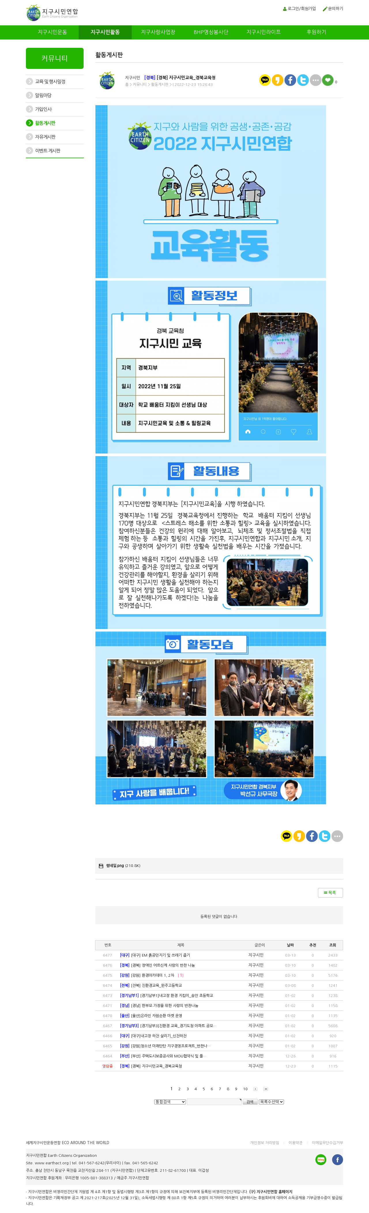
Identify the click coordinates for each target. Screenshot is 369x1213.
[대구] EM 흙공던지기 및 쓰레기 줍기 (155, 955)
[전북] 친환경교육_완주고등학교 (151, 985)
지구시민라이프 (263, 32)
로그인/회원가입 (302, 9)
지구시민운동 (52, 32)
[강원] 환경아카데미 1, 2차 (152, 975)
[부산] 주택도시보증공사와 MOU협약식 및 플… (163, 1056)
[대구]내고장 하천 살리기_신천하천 (153, 1036)
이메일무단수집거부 (327, 1143)
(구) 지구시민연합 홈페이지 (270, 1192)
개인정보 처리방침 (264, 1143)
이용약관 (295, 1143)
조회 (332, 945)
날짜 (290, 945)
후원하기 (316, 32)
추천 (312, 945)
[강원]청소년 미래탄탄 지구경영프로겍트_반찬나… (165, 1046)
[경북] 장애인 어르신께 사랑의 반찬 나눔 (157, 965)
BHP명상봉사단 (211, 32)
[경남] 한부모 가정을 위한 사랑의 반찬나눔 (159, 1006)
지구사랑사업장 (158, 32)
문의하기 (335, 9)
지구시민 (132, 78)
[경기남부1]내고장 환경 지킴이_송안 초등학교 (166, 995)
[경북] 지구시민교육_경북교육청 (151, 1066)
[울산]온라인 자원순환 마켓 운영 (151, 1016)
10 (245, 1089)
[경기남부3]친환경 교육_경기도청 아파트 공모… (168, 1026)
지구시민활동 (105, 32)
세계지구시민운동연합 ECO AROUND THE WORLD (67, 1143)
